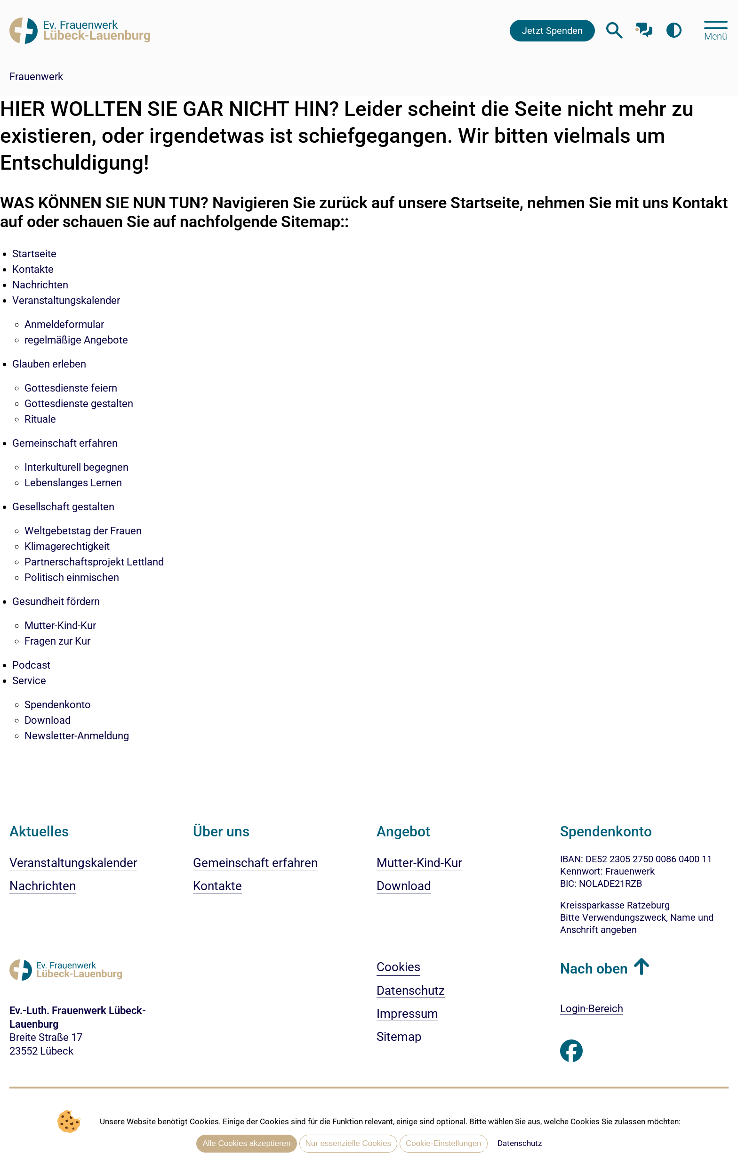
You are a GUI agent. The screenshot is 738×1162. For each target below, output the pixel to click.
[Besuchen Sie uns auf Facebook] (571, 1051)
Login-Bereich (591, 1009)
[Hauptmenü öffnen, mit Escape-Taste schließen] (716, 30)
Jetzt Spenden (552, 30)
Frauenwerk (36, 76)
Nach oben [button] (594, 968)
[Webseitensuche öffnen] (614, 30)
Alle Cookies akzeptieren (246, 1143)
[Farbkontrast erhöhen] (674, 30)
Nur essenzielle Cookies (348, 1143)
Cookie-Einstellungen (443, 1143)
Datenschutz (519, 1143)
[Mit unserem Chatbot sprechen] (644, 27)
